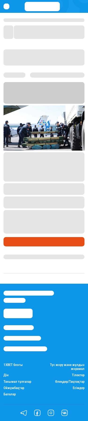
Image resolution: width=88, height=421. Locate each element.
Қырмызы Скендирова (24, 257)
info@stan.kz (15, 300)
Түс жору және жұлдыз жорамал (67, 367)
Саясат (11, 241)
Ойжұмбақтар (14, 388)
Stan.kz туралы (19, 327)
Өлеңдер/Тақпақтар (69, 382)
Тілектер (78, 375)
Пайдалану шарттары (25, 348)
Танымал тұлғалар (17, 382)
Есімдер (78, 388)
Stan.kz (47, 95)
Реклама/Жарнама (22, 338)
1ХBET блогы (13, 365)
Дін (6, 375)
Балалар (10, 394)
